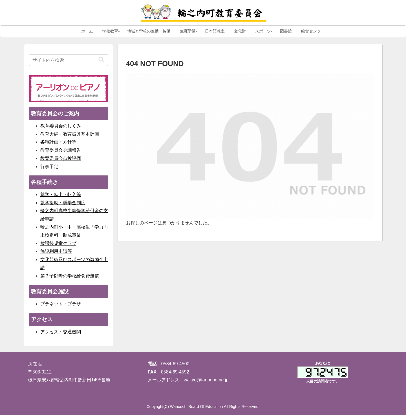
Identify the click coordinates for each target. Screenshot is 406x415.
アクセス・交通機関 (60, 331)
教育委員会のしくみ (60, 125)
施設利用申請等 (56, 251)
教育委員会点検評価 (60, 158)
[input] (68, 60)
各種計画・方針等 (58, 142)
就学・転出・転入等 (60, 194)
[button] (101, 60)
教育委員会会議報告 (60, 150)
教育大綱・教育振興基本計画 (69, 134)
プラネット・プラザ (60, 303)
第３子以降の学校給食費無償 (69, 275)
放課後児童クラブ (58, 243)
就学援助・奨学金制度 (62, 202)
